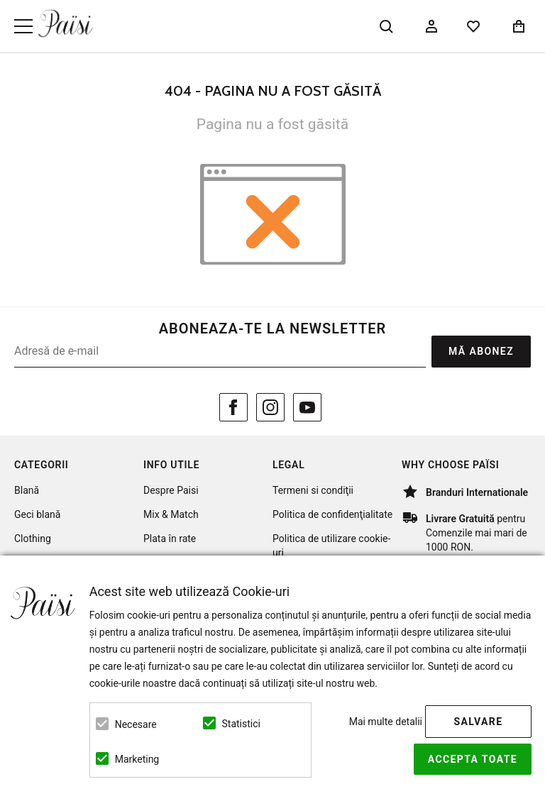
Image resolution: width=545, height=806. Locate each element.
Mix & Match (171, 514)
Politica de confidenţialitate (332, 514)
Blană (26, 490)
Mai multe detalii (385, 721)
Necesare (136, 724)
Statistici (241, 723)
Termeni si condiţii (312, 490)
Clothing (32, 538)
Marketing (137, 759)
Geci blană (37, 514)
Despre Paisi (171, 490)
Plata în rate (169, 538)
